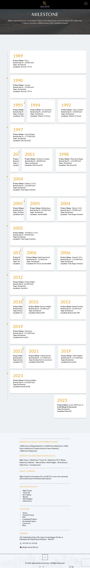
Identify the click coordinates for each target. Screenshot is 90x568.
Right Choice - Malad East (29, 460)
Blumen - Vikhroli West (37, 462)
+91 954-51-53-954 (29, 543)
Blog (23, 525)
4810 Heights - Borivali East (57, 462)
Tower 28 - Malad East (47, 460)
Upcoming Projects (28, 521)
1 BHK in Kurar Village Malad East (31, 446)
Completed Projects (28, 519)
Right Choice (26, 491)
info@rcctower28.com (30, 547)
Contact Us (25, 523)
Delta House (26, 501)
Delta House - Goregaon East (30, 465)
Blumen (24, 497)
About (23, 513)
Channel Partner (27, 515)
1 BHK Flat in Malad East (28, 451)
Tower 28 (25, 493)
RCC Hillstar (25, 495)
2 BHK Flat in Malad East (53, 446)
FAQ (23, 517)
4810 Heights (26, 499)
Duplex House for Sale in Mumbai (46, 448)
